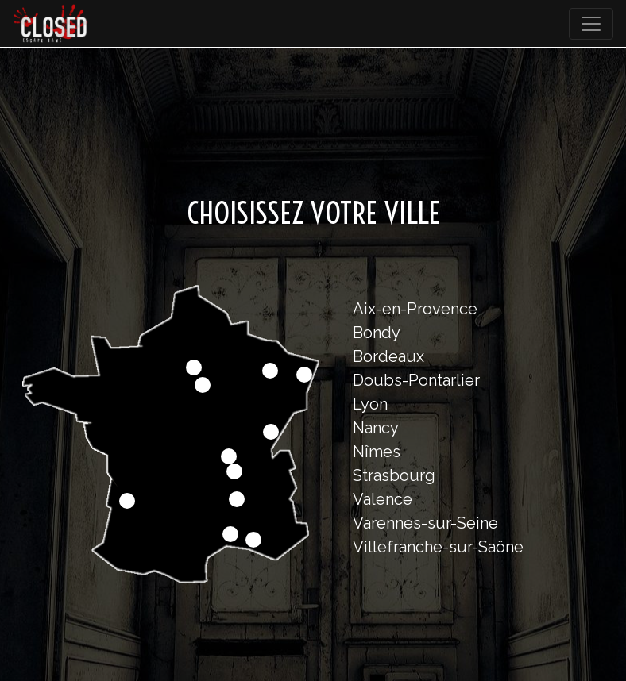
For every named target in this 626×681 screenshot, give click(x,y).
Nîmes (376, 451)
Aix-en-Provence (415, 308)
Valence (382, 499)
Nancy (376, 427)
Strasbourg (394, 475)
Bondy (376, 332)
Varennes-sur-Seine (425, 523)
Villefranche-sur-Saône (438, 546)
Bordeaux (388, 356)
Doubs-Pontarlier (416, 380)
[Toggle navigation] (591, 24)
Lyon (370, 404)
